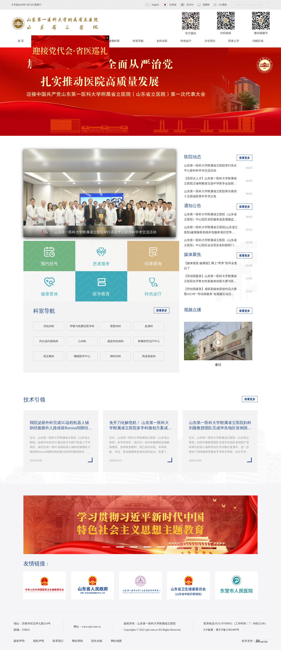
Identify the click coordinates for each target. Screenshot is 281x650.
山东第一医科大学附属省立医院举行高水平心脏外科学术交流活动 (210, 168)
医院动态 (192, 156)
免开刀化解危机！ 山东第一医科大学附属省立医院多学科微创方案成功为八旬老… (140, 425)
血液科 (149, 326)
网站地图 (116, 640)
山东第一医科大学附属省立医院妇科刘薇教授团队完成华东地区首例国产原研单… (220, 425)
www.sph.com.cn (91, 626)
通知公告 (192, 205)
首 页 (21, 40)
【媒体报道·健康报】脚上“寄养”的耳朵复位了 (210, 266)
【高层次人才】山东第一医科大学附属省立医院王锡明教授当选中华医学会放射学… (210, 181)
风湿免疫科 (149, 356)
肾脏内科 (115, 326)
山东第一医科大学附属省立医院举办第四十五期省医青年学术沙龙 (210, 194)
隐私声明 (38, 640)
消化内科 (48, 326)
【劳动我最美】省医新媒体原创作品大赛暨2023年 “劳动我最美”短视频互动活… (210, 291)
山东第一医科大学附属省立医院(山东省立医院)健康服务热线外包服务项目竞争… (211, 230)
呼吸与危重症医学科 (82, 326)
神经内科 (115, 356)
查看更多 (161, 310)
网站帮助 (77, 640)
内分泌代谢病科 (48, 341)
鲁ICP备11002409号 (227, 629)
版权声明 (19, 640)
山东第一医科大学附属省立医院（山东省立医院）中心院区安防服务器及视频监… (210, 217)
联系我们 (57, 640)
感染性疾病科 (115, 341)
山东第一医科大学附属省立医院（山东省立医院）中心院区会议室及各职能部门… (210, 243)
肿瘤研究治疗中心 (149, 341)
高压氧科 (48, 356)
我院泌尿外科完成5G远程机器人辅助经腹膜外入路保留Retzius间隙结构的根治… (61, 425)
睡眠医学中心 (82, 356)
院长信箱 (96, 640)
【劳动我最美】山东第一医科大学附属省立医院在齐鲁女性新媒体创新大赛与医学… (210, 279)
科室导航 (44, 311)
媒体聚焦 (192, 254)
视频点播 (192, 309)
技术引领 (34, 400)
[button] (30, 232)
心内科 (82, 341)
